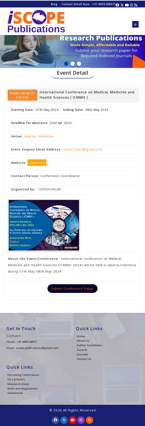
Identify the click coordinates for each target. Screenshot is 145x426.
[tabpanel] (72, 44)
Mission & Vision (18, 384)
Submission (15, 393)
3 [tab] (79, 64)
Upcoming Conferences (23, 375)
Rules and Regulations (22, 388)
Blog (54, 4)
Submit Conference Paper (72, 288)
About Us (83, 341)
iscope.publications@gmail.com (37, 348)
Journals (82, 354)
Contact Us (69, 4)
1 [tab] (66, 64)
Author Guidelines (89, 345)
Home (81, 336)
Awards (82, 350)
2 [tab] (72, 64)
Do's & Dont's (16, 379)
